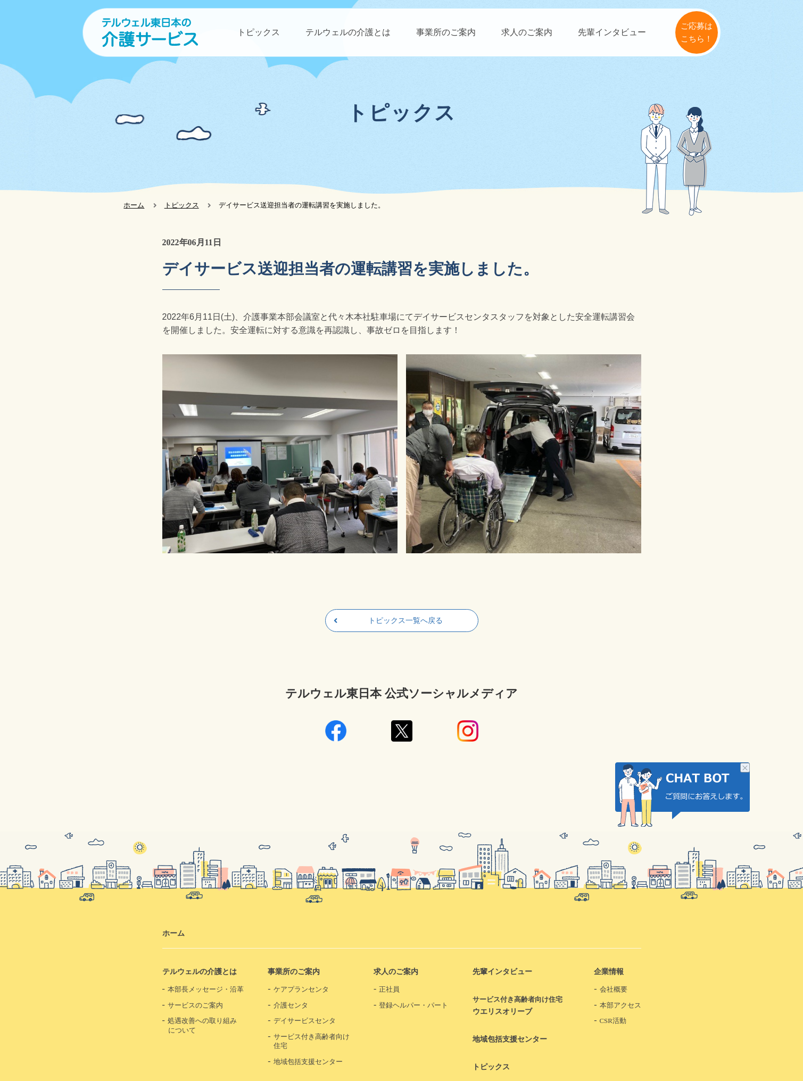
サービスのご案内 (195, 1005)
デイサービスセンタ (305, 1021)
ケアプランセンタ (301, 989)
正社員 (389, 989)
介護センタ (291, 1005)
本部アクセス (620, 1005)
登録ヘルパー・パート (413, 1005)
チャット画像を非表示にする (745, 768)
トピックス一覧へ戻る (405, 620)
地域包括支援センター (308, 1062)
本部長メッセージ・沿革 (206, 989)
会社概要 (613, 989)
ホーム (133, 205)
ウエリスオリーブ (521, 1005)
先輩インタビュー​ (612, 32)
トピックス (258, 32)
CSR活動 (613, 1021)
